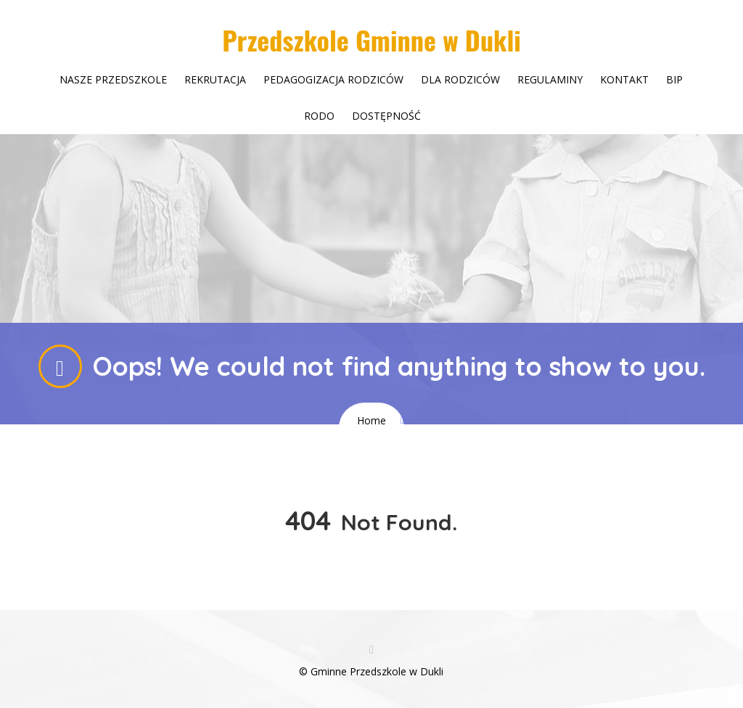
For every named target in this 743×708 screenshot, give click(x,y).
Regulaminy (550, 79)
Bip (674, 79)
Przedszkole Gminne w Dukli (371, 39)
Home (371, 420)
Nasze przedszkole (113, 79)
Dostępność (386, 116)
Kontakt (624, 79)
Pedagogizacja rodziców (333, 79)
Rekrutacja (215, 79)
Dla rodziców (460, 79)
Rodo (319, 116)
